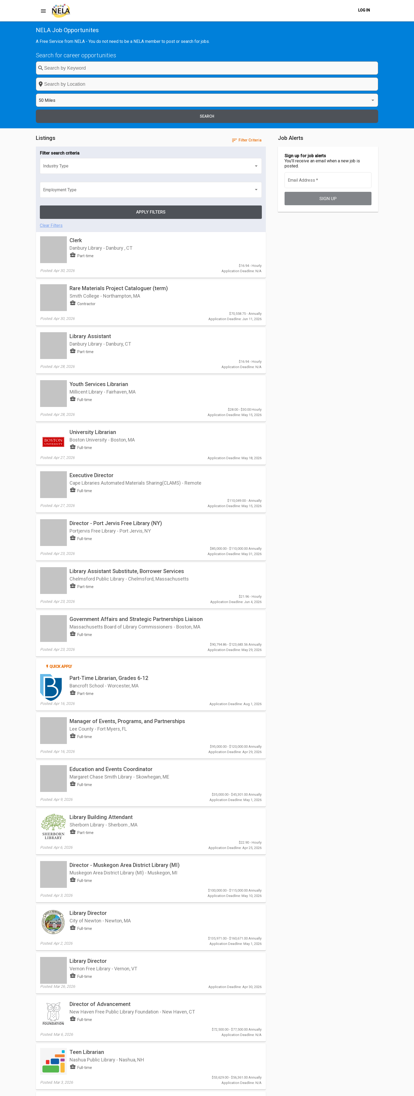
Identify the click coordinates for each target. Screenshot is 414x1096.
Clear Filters (51, 135)
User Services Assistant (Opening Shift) (118, 945)
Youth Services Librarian (99, 266)
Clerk (76, 154)
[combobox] (235, 68)
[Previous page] (237, 984)
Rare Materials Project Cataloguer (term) (119, 191)
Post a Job (224, 1088)
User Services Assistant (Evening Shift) (117, 907)
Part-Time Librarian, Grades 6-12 (109, 517)
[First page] (226, 984)
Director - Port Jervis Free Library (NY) (116, 381)
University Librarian (93, 304)
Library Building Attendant (101, 632)
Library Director (88, 718)
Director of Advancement (100, 793)
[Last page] (258, 984)
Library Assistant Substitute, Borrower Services (127, 419)
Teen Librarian (87, 832)
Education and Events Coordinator (111, 595)
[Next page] (247, 984)
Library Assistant (90, 229)
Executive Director (91, 341)
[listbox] (315, 68)
